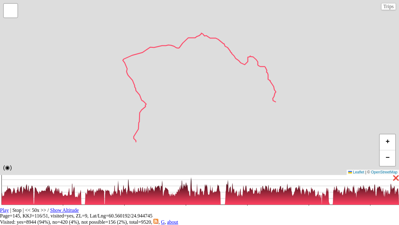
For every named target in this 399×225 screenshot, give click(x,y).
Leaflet (356, 172)
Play (4, 210)
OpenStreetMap (384, 172)
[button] (10, 11)
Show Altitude (64, 210)
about (172, 222)
